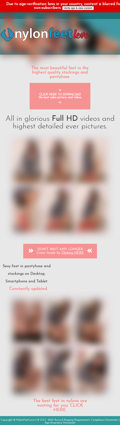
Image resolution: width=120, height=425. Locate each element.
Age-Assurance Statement (60, 422)
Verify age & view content (78, 8)
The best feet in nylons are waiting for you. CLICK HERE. (60, 405)
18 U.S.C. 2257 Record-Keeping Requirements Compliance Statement (77, 420)
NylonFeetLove (25, 420)
